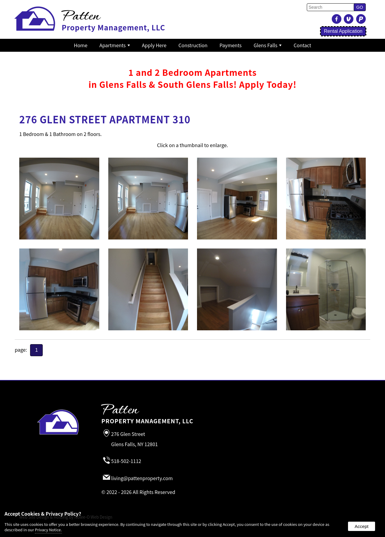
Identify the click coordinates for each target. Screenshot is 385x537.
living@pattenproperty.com (142, 478)
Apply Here (154, 45)
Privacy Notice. (48, 529)
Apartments (115, 45)
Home (81, 45)
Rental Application (343, 31)
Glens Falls (268, 45)
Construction (193, 45)
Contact (302, 45)
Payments (231, 45)
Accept (361, 526)
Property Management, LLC (226, 415)
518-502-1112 (126, 461)
